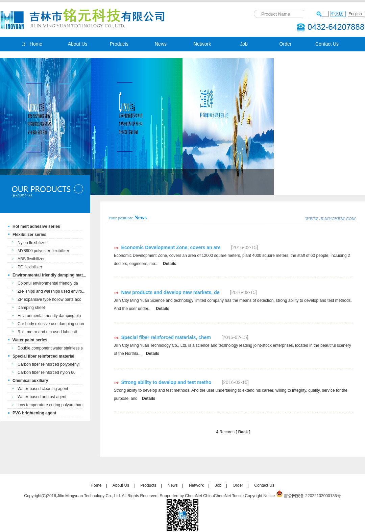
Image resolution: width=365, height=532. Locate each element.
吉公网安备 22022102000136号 (312, 495)
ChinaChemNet (217, 495)
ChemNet (193, 495)
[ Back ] (243, 432)
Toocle (238, 495)
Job (244, 44)
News (161, 44)
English (355, 13)
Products (119, 44)
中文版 (337, 13)
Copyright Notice (260, 495)
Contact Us (327, 44)
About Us (78, 44)
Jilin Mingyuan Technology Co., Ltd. (89, 495)
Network (202, 44)
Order (285, 44)
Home (36, 44)
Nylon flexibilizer (32, 242)
